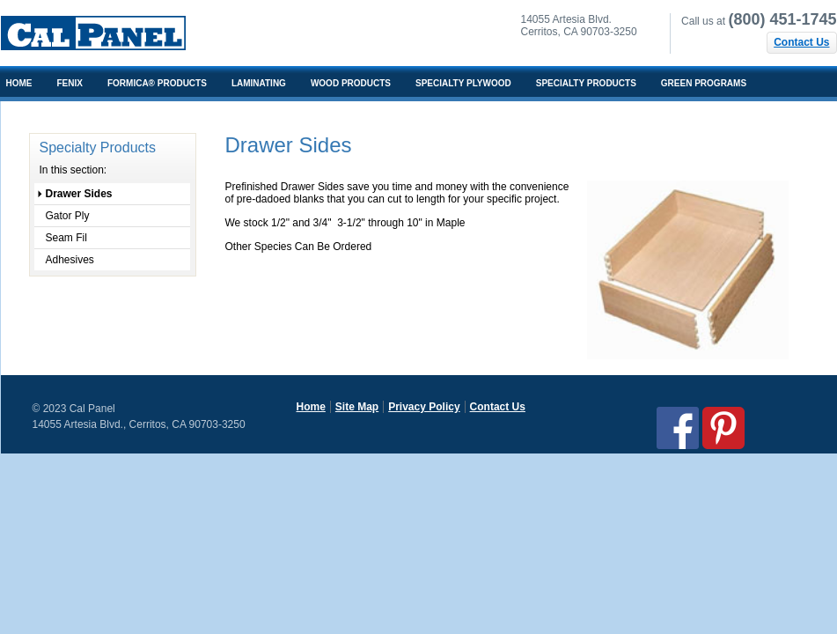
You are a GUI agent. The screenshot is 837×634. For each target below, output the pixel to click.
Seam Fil (66, 238)
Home (311, 407)
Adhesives (70, 260)
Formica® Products (157, 83)
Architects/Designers (61, 114)
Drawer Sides (79, 194)
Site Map (356, 407)
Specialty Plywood (463, 83)
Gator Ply (68, 216)
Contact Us (801, 42)
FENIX (70, 83)
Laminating (258, 83)
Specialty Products (586, 83)
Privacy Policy (423, 407)
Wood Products (351, 83)
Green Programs (703, 83)
